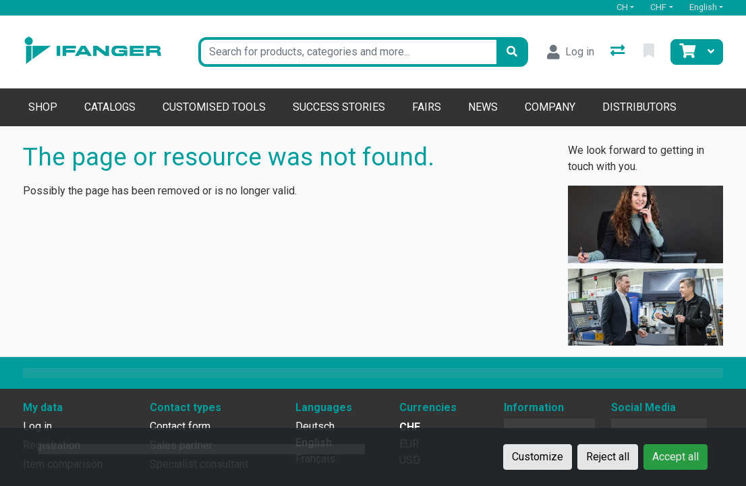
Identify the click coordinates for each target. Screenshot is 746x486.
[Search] (512, 52)
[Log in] (570, 51)
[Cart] (685, 52)
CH (622, 7)
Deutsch (315, 426)
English (703, 7)
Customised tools (214, 107)
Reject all (607, 456)
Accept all (675, 456)
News (483, 107)
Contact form (180, 426)
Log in (37, 426)
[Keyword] (347, 52)
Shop (42, 107)
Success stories (339, 107)
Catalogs (110, 107)
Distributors (639, 107)
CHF (658, 7)
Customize (537, 456)
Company (550, 107)
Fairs (426, 107)
